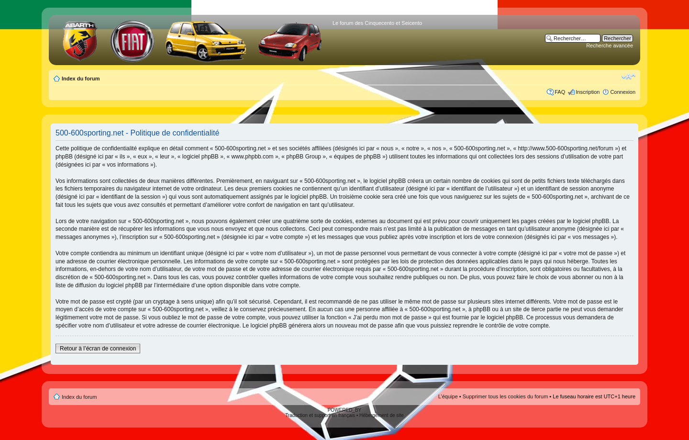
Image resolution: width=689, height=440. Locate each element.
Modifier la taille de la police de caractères (628, 76)
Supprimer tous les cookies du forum (505, 396)
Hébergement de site (381, 415)
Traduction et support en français (320, 415)
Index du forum (81, 78)
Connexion (622, 92)
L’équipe (448, 396)
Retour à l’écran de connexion (98, 348)
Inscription (588, 92)
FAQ (560, 92)
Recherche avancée (609, 45)
